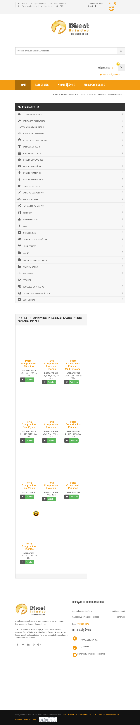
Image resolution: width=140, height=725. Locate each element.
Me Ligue (48, 6)
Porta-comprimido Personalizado (53, 635)
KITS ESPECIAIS (26, 232)
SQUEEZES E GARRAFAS (30, 286)
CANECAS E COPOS (28, 186)
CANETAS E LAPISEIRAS (30, 192)
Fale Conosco (60, 4)
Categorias (42, 85)
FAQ (61, 6)
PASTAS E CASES (27, 266)
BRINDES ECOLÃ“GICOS (30, 159)
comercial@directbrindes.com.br (91, 654)
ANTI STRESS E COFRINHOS (32, 139)
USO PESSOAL (26, 299)
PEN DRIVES (25, 273)
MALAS (23, 252)
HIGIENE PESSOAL (28, 219)
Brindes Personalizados (108, 715)
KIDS (22, 225)
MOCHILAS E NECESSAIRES (32, 260)
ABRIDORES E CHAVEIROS (31, 120)
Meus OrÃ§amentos (110, 75)
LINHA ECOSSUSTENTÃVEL (32, 239)
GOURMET (24, 212)
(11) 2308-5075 (112, 7)
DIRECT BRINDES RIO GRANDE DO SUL (79, 715)
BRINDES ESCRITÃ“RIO (29, 166)
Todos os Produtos (30, 114)
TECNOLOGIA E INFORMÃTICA (33, 293)
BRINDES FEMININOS (29, 172)
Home (24, 4)
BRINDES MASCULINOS (30, 179)
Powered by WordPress (25, 719)
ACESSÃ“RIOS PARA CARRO (31, 127)
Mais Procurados (94, 85)
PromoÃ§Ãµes (66, 85)
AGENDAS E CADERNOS (30, 133)
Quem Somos (40, 4)
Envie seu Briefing (29, 6)
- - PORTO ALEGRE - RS (88, 640)
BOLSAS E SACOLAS (29, 153)
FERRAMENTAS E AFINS (30, 205)
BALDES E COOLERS (28, 146)
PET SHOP (24, 279)
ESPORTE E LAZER (27, 199)
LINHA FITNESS (26, 245)
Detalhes (29, 379)
